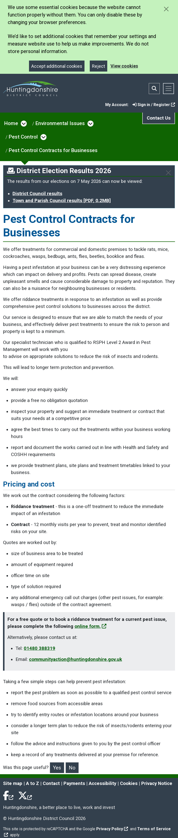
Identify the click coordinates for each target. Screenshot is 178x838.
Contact (51, 783)
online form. (90, 626)
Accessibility (102, 783)
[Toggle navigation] (168, 88)
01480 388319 (39, 648)
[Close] (168, 172)
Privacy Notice (156, 783)
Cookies (129, 783)
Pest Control (23, 137)
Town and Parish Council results (61, 200)
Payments (74, 783)
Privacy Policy (112, 828)
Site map (12, 783)
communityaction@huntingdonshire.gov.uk (75, 659)
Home (11, 123)
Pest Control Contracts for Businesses (53, 150)
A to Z (32, 783)
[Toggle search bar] (154, 88)
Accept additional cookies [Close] (56, 66)
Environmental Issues (60, 123)
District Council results (37, 193)
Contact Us (158, 118)
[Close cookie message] (166, 9)
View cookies (124, 66)
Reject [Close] (98, 66)
